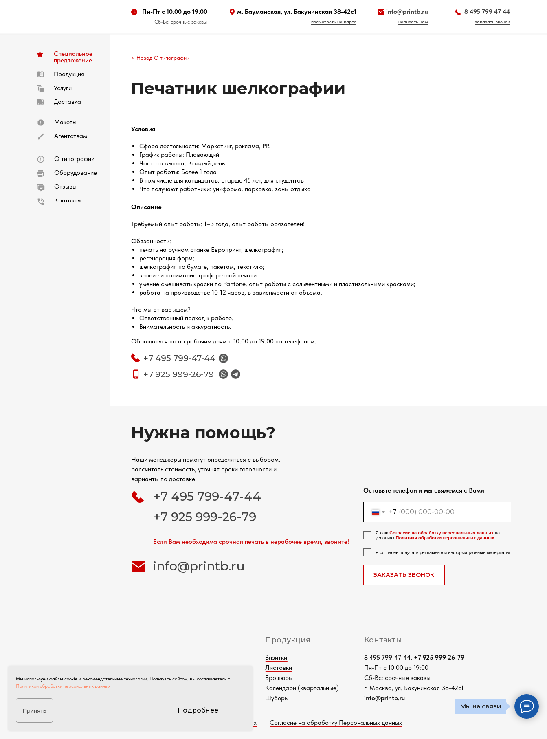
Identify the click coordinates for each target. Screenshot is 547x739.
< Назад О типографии (160, 58)
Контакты (67, 200)
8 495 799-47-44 (406, 657)
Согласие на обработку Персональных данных (355, 722)
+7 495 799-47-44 (179, 358)
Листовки (297, 667)
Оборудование (75, 172)
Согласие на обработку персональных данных (441, 532)
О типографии (74, 159)
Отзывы (65, 186)
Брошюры (298, 678)
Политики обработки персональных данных (445, 537)
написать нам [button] (413, 21)
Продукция (69, 74)
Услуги (63, 88)
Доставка (67, 102)
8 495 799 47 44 (487, 11)
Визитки (295, 657)
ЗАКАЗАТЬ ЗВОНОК (403, 574)
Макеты (65, 122)
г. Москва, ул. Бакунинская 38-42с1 (433, 688)
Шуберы (296, 698)
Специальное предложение (73, 57)
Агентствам (70, 136)
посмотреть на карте (333, 21)
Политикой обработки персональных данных (63, 686)
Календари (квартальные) (321, 688)
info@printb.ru (407, 11)
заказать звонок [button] (492, 21)
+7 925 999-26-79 (178, 374)
